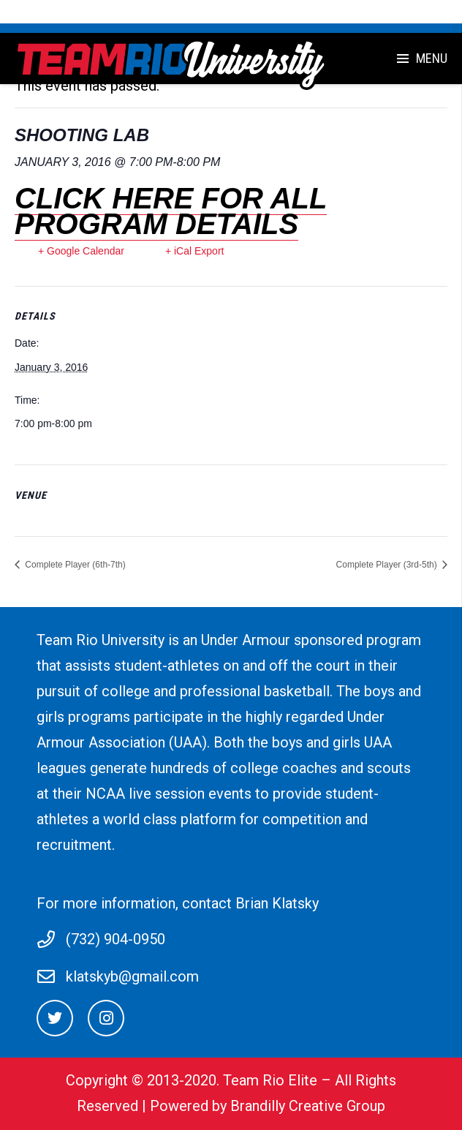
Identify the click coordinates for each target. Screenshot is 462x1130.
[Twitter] (55, 1018)
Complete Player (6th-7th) (74, 565)
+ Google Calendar (81, 251)
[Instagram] (106, 1018)
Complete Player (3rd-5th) (387, 565)
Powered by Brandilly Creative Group (267, 1106)
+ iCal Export (194, 251)
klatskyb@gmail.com (132, 976)
